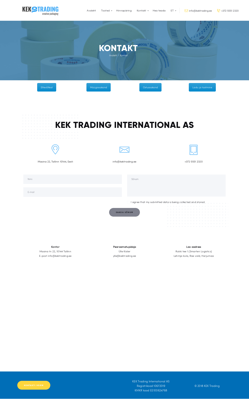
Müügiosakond (98, 87)
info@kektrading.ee (124, 161)
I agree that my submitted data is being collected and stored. (168, 202)
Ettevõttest (47, 87)
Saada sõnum (124, 212)
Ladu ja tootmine (202, 87)
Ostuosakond (150, 87)
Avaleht (113, 55)
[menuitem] (172, 10)
